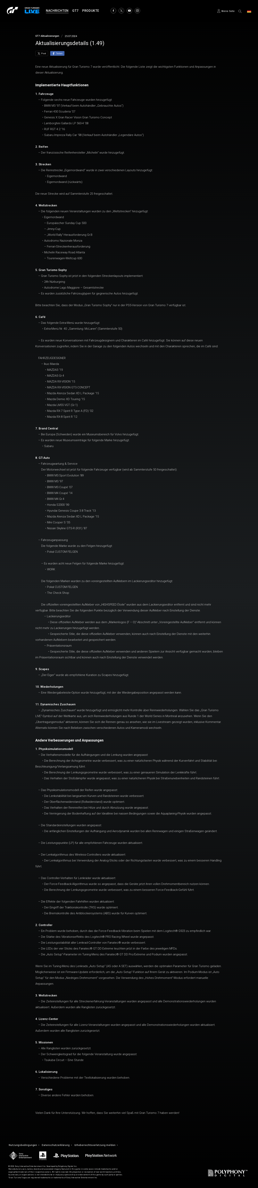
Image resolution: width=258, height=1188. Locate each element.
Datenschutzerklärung (60, 1145)
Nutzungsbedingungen (24, 1145)
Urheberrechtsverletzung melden (104, 1145)
